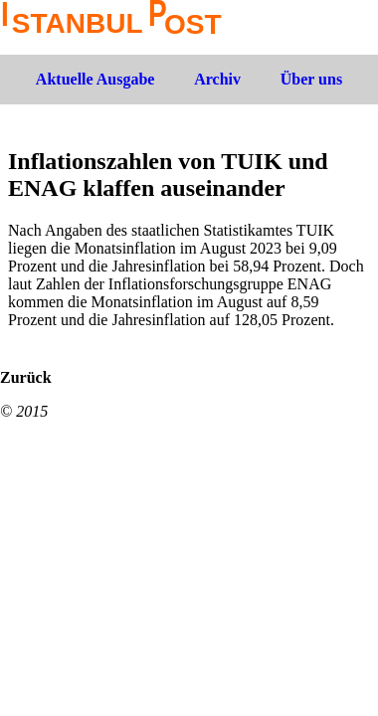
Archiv (217, 79)
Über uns (311, 79)
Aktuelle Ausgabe (95, 79)
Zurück (26, 377)
